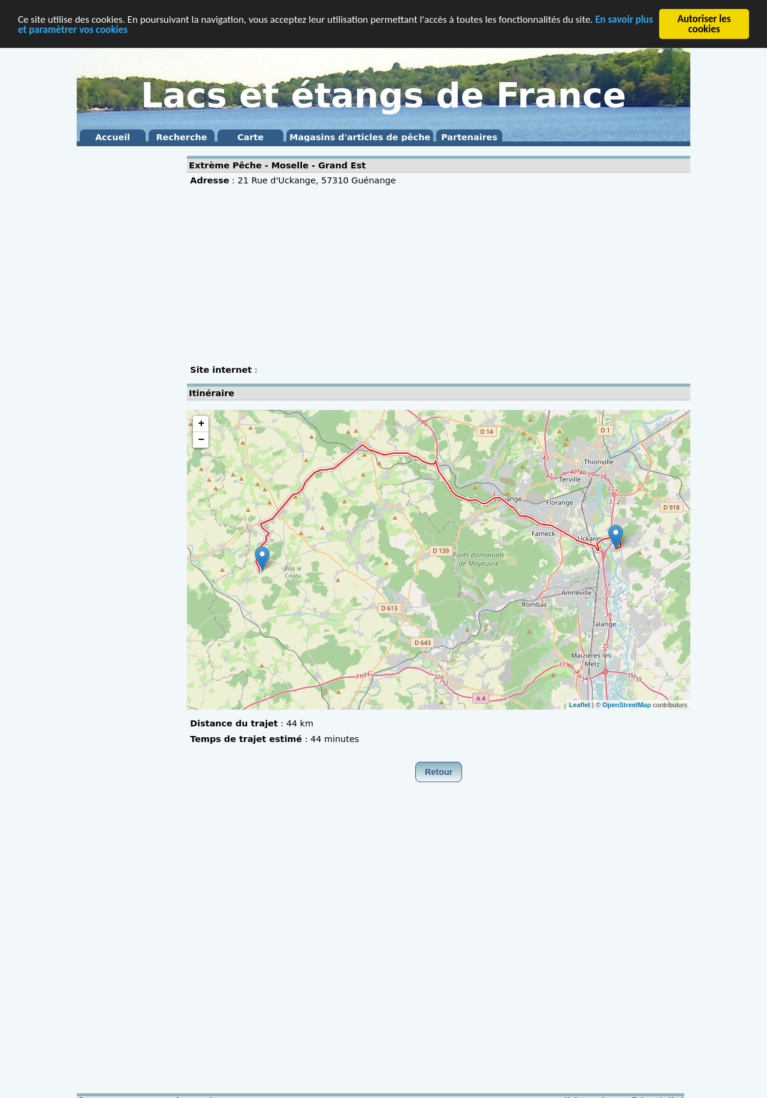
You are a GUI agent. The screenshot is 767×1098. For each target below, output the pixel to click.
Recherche (181, 137)
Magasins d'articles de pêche (359, 137)
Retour (438, 772)
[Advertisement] (125, 329)
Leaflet (579, 704)
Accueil (112, 137)
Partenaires (469, 137)
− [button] (201, 440)
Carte (250, 137)
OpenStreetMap (626, 704)
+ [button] (201, 424)
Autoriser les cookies (703, 24)
